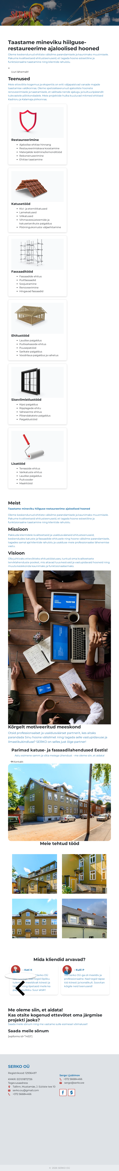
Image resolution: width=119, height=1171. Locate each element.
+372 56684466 (22, 1094)
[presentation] (20, 976)
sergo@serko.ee (74, 1082)
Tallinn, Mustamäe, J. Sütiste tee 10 (34, 1086)
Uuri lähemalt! (20, 71)
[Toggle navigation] (107, 15)
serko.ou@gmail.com (26, 1090)
